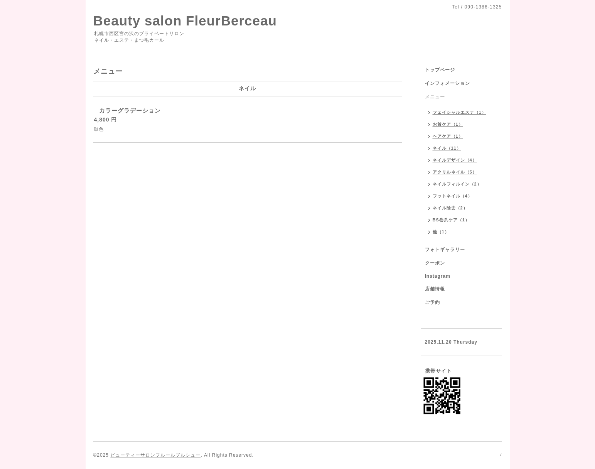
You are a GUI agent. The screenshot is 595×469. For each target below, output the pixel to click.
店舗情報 (435, 289)
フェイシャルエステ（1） (459, 112)
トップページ (440, 70)
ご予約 (432, 302)
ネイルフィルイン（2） (457, 184)
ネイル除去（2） (450, 208)
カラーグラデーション (130, 110)
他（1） (441, 231)
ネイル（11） (447, 148)
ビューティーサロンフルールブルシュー (155, 455)
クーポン (435, 263)
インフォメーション (447, 83)
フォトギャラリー (445, 249)
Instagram (437, 276)
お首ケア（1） (448, 124)
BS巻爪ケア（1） (451, 220)
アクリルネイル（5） (455, 172)
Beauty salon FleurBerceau (185, 20)
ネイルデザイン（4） (455, 160)
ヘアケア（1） (448, 136)
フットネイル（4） (452, 196)
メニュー (435, 97)
